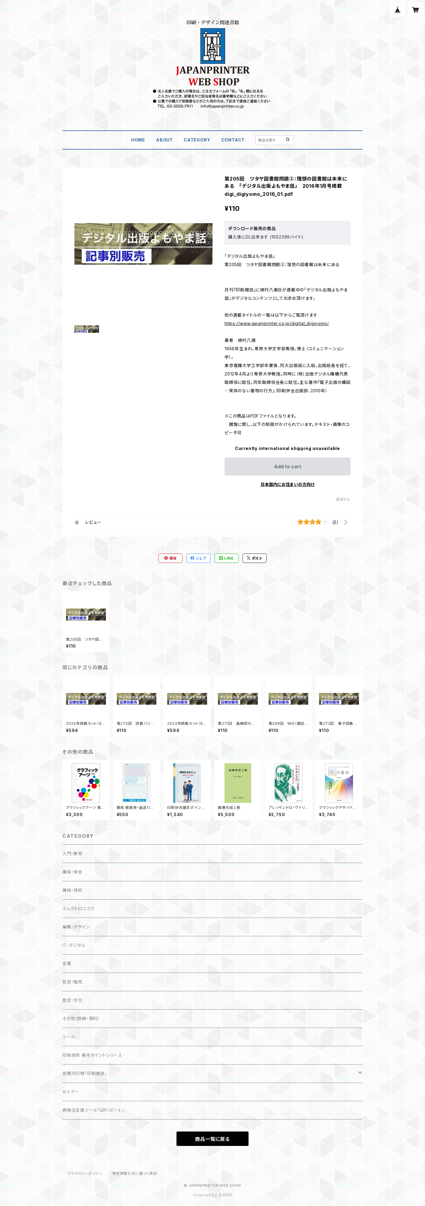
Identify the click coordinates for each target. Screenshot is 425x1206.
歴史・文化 (72, 1000)
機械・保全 (72, 871)
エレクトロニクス (78, 908)
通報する (343, 499)
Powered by (212, 1195)
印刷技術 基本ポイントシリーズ (92, 1055)
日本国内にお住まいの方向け (288, 484)
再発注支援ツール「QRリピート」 (93, 1110)
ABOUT (164, 139)
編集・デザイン (76, 926)
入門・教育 (72, 853)
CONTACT (233, 139)
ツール (68, 1036)
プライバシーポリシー (85, 1173)
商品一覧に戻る (212, 1139)
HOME (138, 139)
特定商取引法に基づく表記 (134, 1173)
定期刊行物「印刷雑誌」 (84, 1073)
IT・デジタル (74, 945)
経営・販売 (72, 981)
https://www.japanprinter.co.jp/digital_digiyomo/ (277, 323)
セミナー (70, 1091)
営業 (66, 963)
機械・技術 (72, 890)
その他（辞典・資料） (81, 1018)
